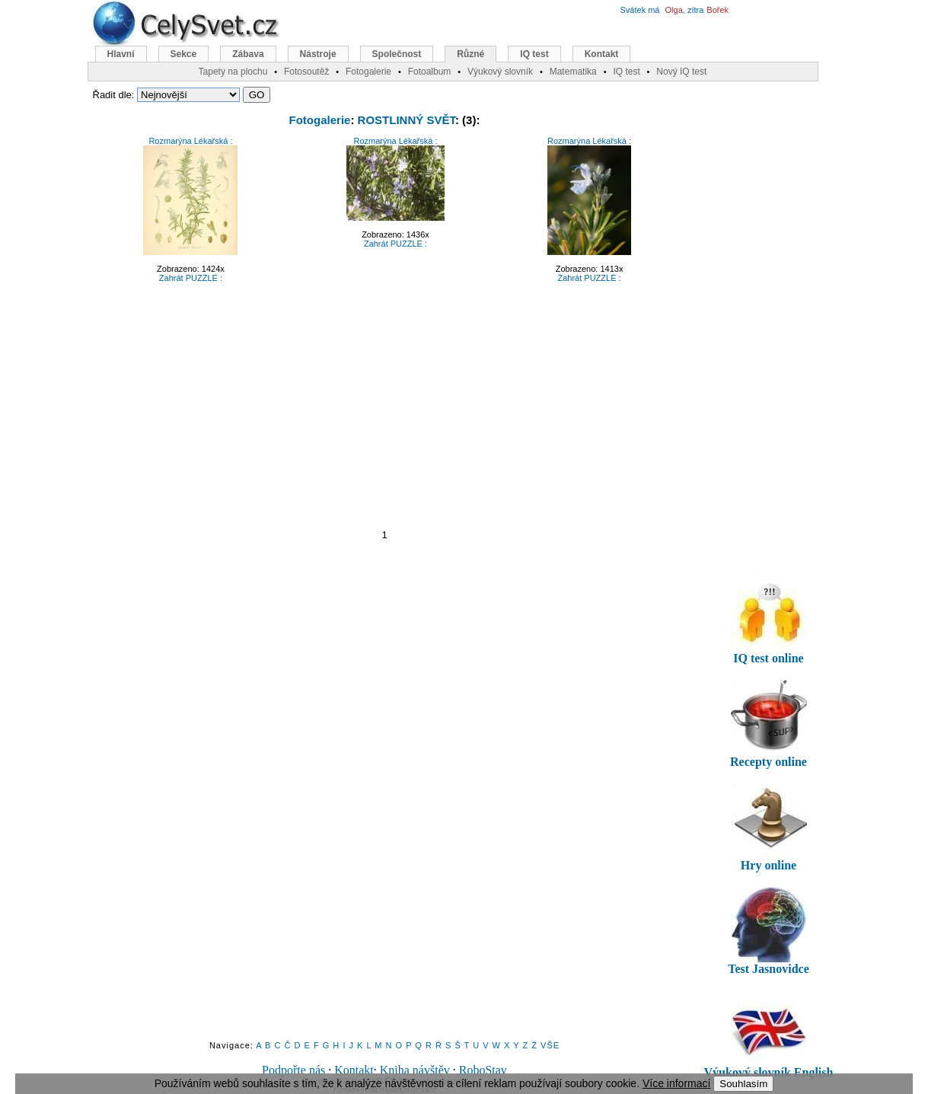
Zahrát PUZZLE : (190, 277)
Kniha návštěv (415, 1070)
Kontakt (354, 1070)
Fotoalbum (429, 71)
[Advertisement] (384, 405)
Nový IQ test (681, 71)
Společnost (397, 54)
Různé (470, 54)
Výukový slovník (500, 71)
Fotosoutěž (306, 71)
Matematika (573, 71)
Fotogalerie (320, 119)
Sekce (184, 54)
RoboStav (483, 1070)
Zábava (247, 54)
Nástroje (318, 54)
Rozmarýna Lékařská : (190, 140)
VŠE (550, 1045)
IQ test (534, 54)
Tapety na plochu (233, 71)
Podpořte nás (293, 1070)
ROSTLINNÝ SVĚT (406, 119)
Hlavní (121, 54)
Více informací (676, 1083)
